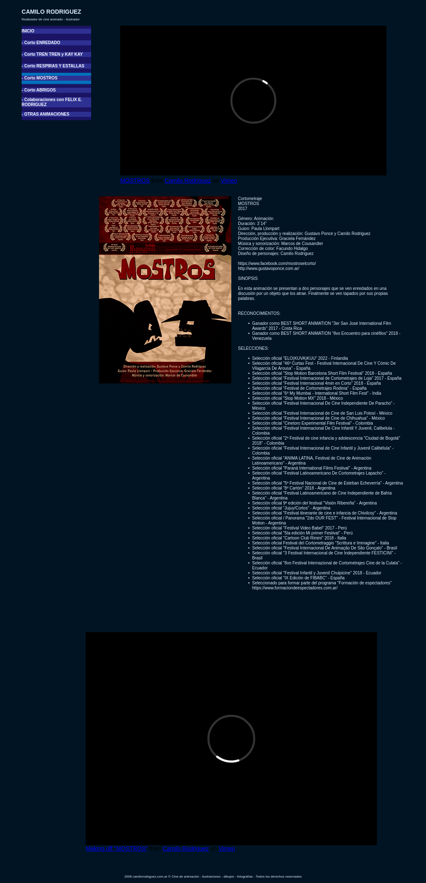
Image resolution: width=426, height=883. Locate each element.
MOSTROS (135, 180)
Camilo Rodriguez (188, 180)
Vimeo (228, 180)
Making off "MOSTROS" (117, 848)
